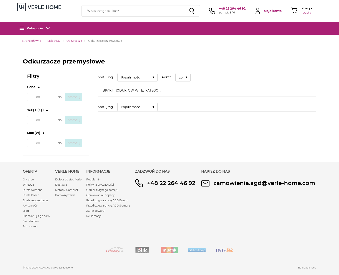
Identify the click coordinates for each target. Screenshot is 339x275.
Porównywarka (65, 195)
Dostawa (61, 184)
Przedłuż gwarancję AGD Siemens (108, 205)
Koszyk (306, 8)
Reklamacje (93, 216)
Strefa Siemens (32, 190)
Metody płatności (66, 190)
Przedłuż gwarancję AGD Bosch (107, 200)
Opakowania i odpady (100, 195)
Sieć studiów (31, 221)
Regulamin (93, 179)
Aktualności (30, 205)
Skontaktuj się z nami (36, 216)
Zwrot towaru (95, 210)
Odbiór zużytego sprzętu (102, 190)
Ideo (313, 267)
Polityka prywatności (100, 184)
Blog (26, 210)
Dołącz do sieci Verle (68, 179)
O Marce (28, 179)
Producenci (30, 226)
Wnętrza (28, 184)
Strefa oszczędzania (35, 200)
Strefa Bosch (31, 195)
